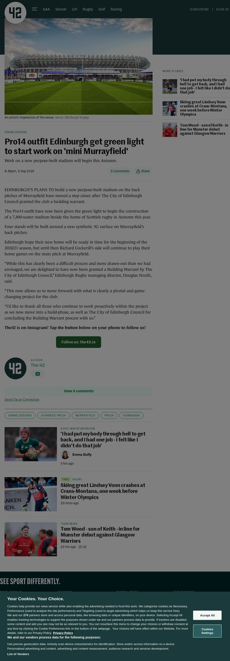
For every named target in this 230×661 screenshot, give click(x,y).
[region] (115, 626)
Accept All (207, 615)
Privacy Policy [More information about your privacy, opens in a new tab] (63, 633)
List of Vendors (18, 654)
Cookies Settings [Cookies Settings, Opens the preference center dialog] (207, 631)
